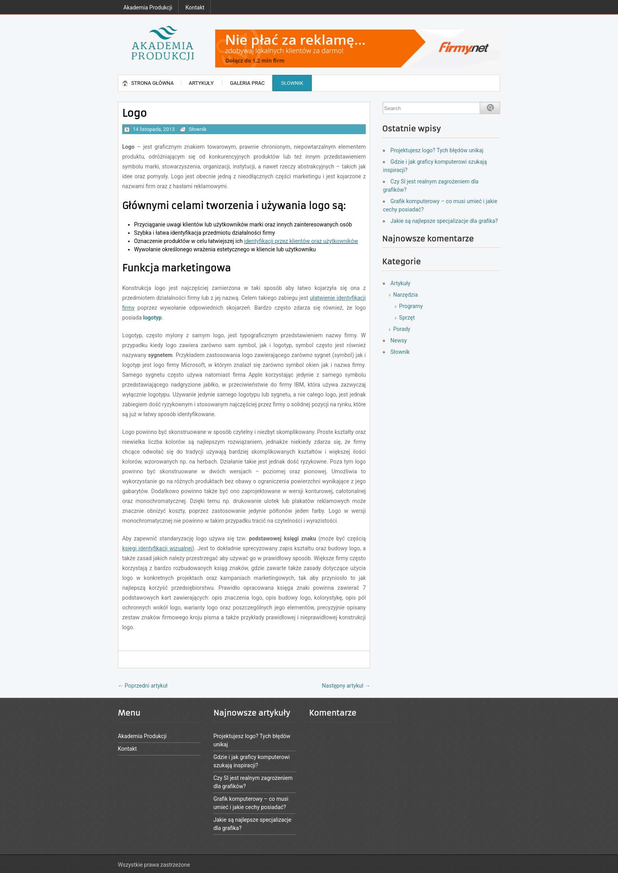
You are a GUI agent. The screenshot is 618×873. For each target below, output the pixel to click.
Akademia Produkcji (147, 7)
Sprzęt (407, 317)
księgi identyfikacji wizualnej (157, 548)
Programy (411, 306)
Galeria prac (247, 83)
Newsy (399, 340)
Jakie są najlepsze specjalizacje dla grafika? (444, 221)
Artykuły (201, 83)
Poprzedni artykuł (143, 685)
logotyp (152, 317)
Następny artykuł (346, 685)
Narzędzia (405, 295)
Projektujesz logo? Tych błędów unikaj (437, 150)
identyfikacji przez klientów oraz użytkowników (301, 241)
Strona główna (152, 83)
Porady (401, 329)
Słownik (292, 83)
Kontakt (194, 7)
